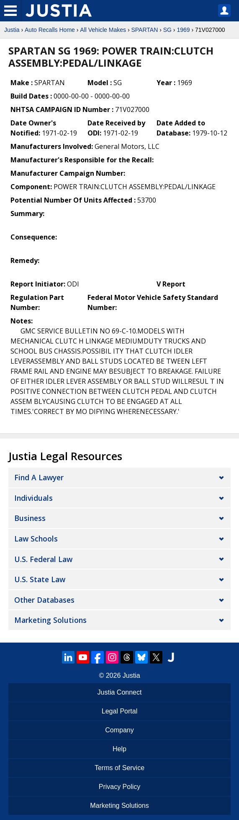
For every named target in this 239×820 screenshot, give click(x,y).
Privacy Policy (120, 786)
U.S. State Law (39, 579)
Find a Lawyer (39, 477)
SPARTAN (144, 29)
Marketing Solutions (50, 620)
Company (119, 730)
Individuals (33, 498)
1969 (183, 29)
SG (167, 29)
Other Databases (44, 600)
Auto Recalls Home (50, 29)
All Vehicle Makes (103, 29)
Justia (12, 29)
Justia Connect (120, 692)
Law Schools (36, 539)
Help (119, 748)
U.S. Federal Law (43, 559)
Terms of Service (119, 767)
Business (30, 518)
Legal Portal (119, 711)
